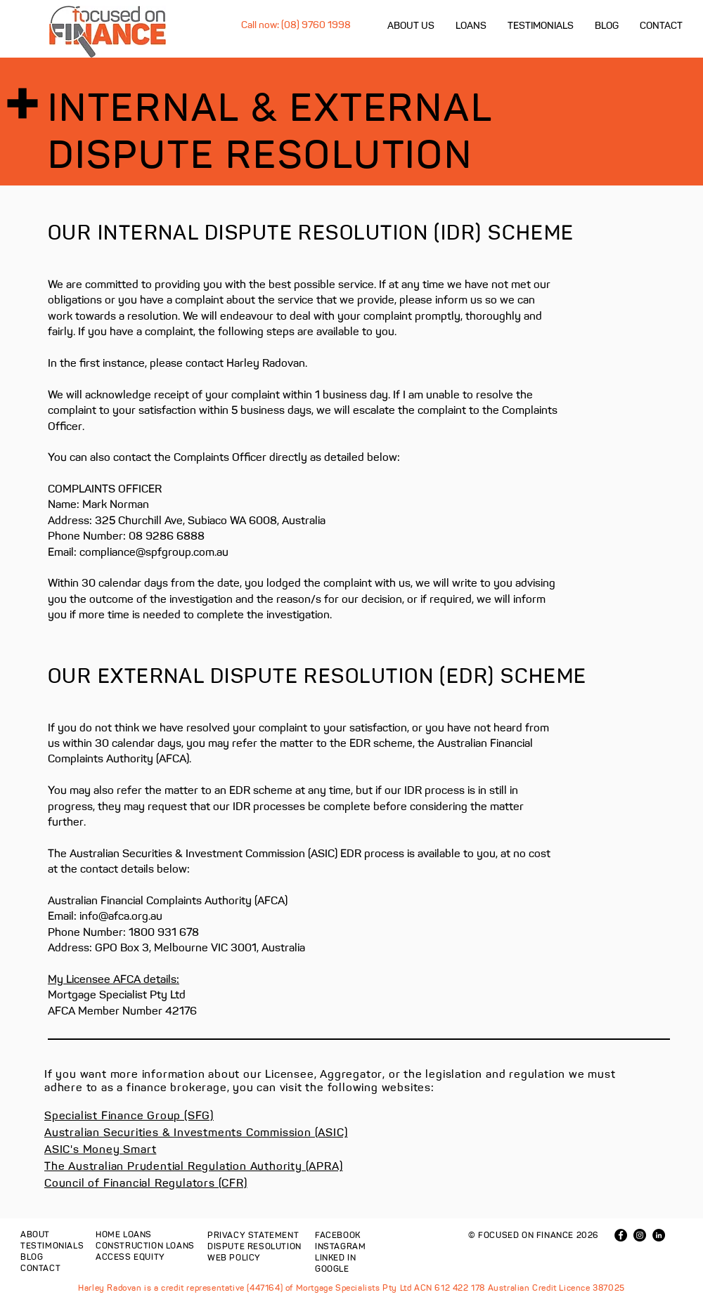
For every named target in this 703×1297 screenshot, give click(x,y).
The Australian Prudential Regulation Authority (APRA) (193, 1166)
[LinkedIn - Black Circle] (658, 1235)
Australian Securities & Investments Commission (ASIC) (195, 1132)
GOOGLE (332, 1268)
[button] (471, 25)
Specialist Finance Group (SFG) (129, 1115)
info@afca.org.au (120, 916)
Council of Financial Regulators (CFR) (145, 1183)
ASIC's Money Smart (100, 1149)
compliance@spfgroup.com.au (153, 552)
